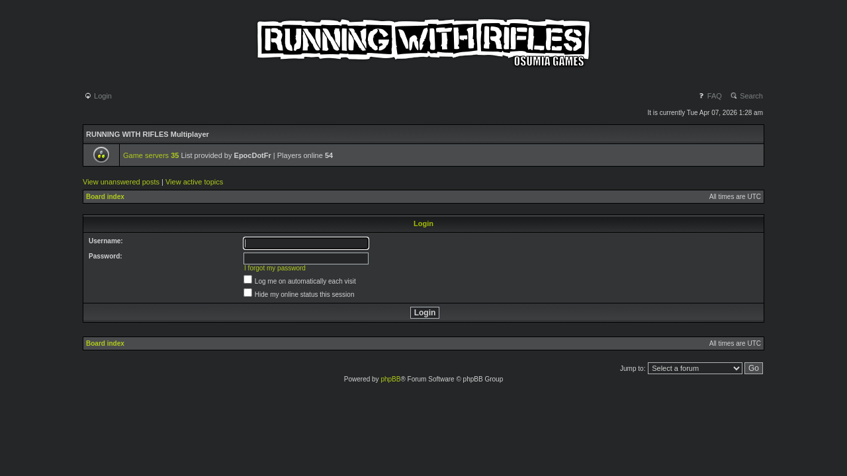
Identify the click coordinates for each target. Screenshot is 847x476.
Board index (105, 196)
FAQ (709, 96)
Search (746, 96)
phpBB (390, 379)
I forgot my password (275, 268)
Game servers (151, 155)
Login (98, 96)
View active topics (194, 182)
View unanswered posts (121, 182)
